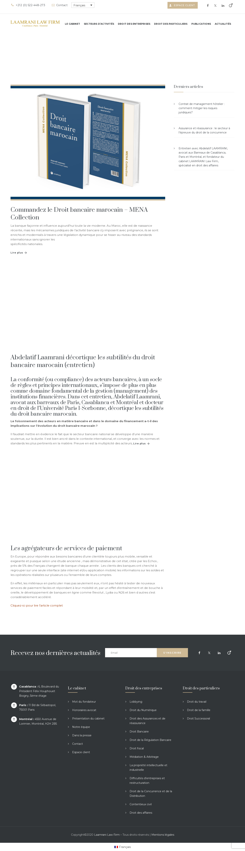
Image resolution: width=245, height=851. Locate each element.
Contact (59, 5)
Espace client (182, 5)
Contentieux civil (141, 804)
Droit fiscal (137, 748)
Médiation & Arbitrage (144, 757)
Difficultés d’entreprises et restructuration (147, 781)
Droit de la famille (198, 710)
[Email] (131, 652)
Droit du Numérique (143, 710)
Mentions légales (162, 834)
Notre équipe (81, 727)
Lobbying (136, 701)
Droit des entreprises (134, 23)
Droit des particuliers (170, 23)
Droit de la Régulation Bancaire (150, 740)
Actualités (223, 23)
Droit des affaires (141, 812)
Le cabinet (72, 23)
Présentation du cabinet (88, 718)
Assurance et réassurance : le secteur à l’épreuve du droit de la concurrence (204, 130)
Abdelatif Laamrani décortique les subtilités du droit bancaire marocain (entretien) (83, 361)
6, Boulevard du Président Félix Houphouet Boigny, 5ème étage (39, 691)
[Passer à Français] (123, 847)
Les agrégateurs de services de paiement (66, 548)
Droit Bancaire (139, 731)
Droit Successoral (198, 718)
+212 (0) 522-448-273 (28, 5)
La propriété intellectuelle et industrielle (148, 768)
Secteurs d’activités (99, 23)
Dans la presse (81, 735)
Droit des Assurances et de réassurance (147, 721)
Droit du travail (196, 701)
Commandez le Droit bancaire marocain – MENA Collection (79, 214)
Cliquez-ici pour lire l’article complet (37, 605)
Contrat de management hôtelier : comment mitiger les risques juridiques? (202, 108)
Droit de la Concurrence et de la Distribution (151, 794)
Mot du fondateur (84, 701)
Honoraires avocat (84, 710)
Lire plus (17, 252)
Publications (201, 23)
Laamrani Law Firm (107, 834)
